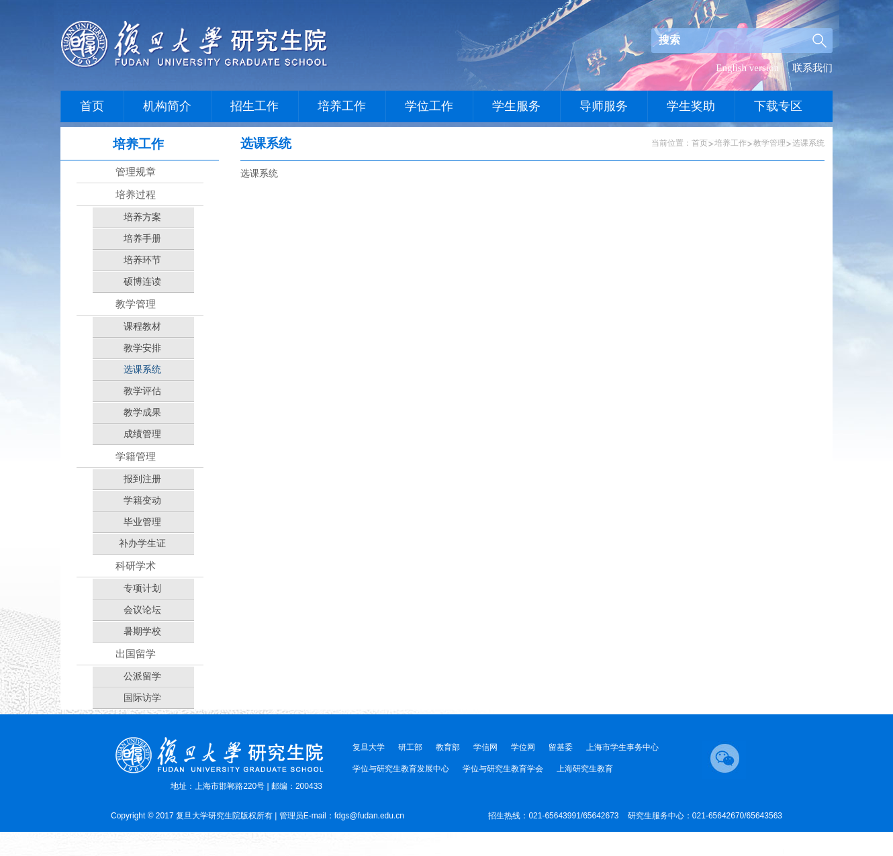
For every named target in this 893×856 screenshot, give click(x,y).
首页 (700, 143)
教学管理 (769, 143)
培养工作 (730, 143)
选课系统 (808, 143)
